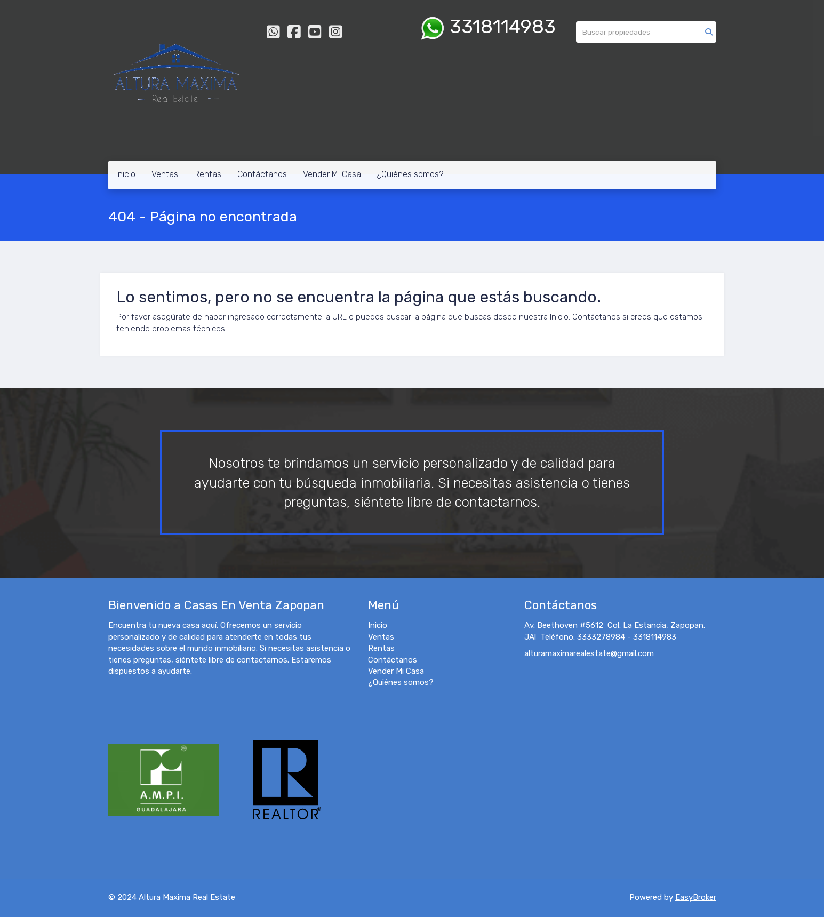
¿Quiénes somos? (410, 174)
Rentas (207, 174)
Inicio (125, 174)
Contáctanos (262, 174)
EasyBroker (695, 897)
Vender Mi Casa (332, 174)
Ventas (164, 174)
